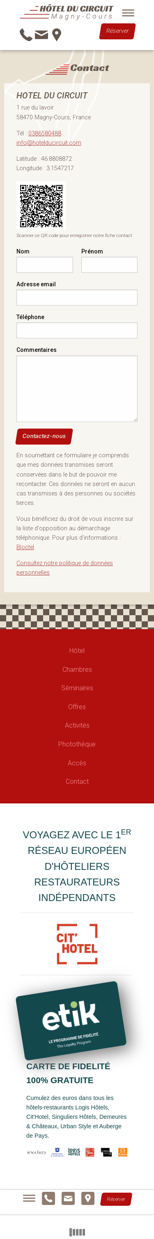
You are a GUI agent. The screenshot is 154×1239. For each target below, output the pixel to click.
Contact (77, 781)
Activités (77, 725)
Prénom (92, 251)
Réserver (117, 31)
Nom (23, 251)
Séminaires (77, 688)
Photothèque (77, 744)
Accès (77, 763)
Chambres (77, 669)
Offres (77, 707)
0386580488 (44, 133)
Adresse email (36, 284)
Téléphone (30, 317)
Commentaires (36, 350)
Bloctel (25, 547)
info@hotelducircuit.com (48, 142)
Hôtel (77, 651)
